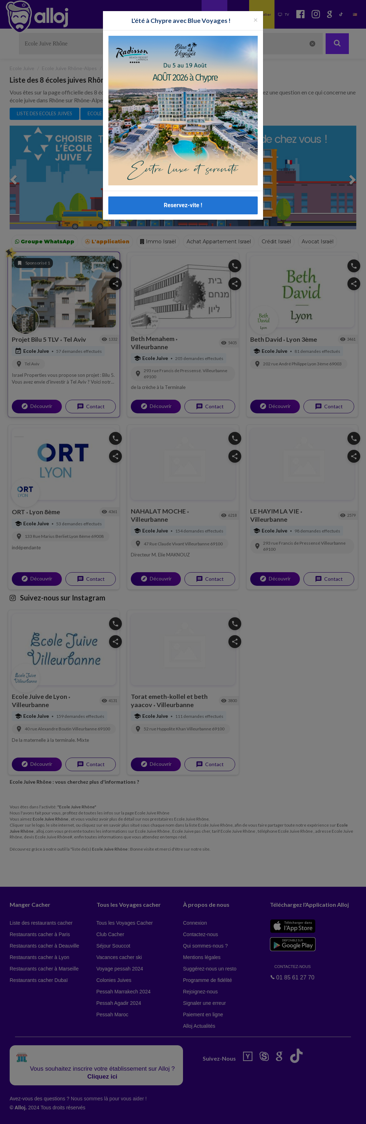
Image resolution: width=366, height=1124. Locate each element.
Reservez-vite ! (183, 205)
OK (157, 1113)
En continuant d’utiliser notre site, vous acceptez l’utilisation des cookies (76, 1113)
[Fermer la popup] (255, 19)
